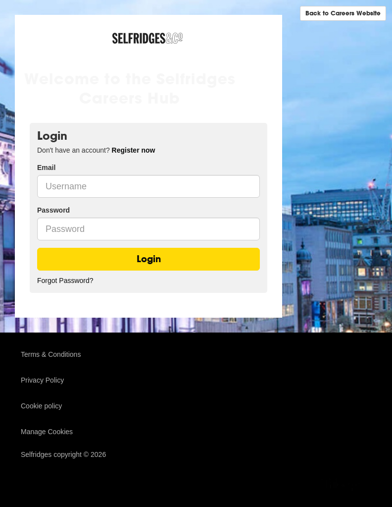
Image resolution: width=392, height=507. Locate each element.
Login (149, 259)
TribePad (346, 485)
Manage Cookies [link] (47, 432)
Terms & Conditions (51, 354)
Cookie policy (41, 406)
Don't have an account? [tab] (96, 150)
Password (53, 210)
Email (46, 167)
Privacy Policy (42, 380)
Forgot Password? (65, 280)
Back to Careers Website (343, 13)
